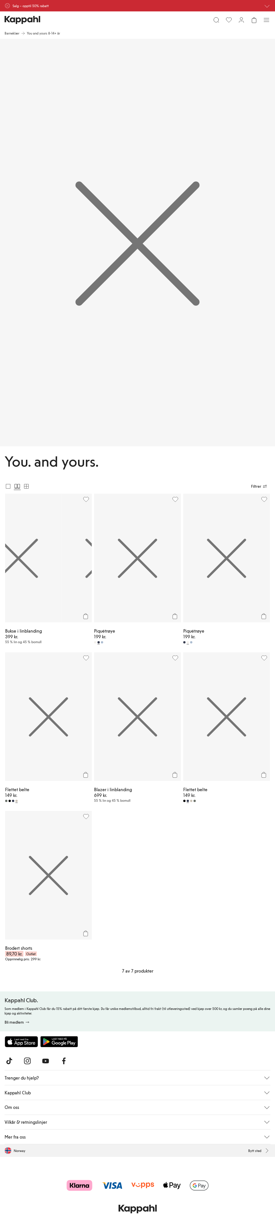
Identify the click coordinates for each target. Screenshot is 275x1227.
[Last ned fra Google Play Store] (59, 1041)
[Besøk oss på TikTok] (9, 1061)
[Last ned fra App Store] (21, 1041)
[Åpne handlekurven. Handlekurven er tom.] (254, 20)
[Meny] (266, 20)
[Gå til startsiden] (22, 20)
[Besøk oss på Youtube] (45, 1061)
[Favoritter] (229, 20)
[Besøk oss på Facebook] (63, 1061)
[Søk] (216, 20)
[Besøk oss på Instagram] (27, 1061)
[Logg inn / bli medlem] (241, 20)
